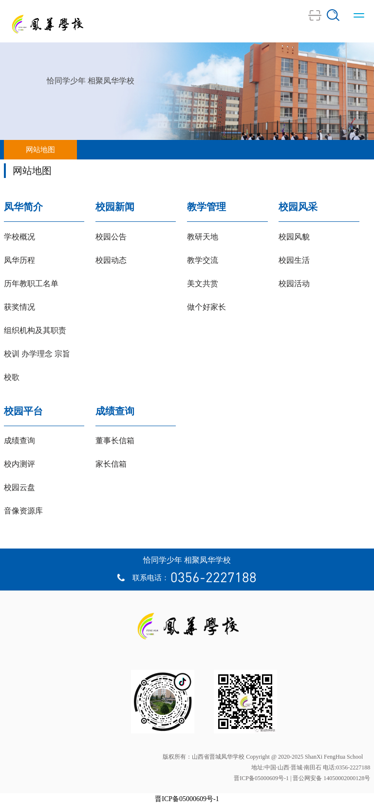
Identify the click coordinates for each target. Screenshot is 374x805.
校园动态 (111, 260)
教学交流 (202, 260)
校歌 (11, 377)
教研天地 (202, 237)
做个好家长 (206, 307)
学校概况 (19, 237)
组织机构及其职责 (35, 330)
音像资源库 (23, 511)
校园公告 (111, 237)
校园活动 (294, 283)
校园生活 (294, 260)
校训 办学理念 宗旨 (37, 354)
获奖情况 (19, 307)
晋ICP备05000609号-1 (187, 799)
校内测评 (19, 464)
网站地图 (40, 150)
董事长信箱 (114, 440)
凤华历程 (19, 260)
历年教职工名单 (31, 283)
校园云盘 (19, 487)
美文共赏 (202, 283)
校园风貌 (294, 237)
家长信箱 (111, 464)
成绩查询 (19, 440)
